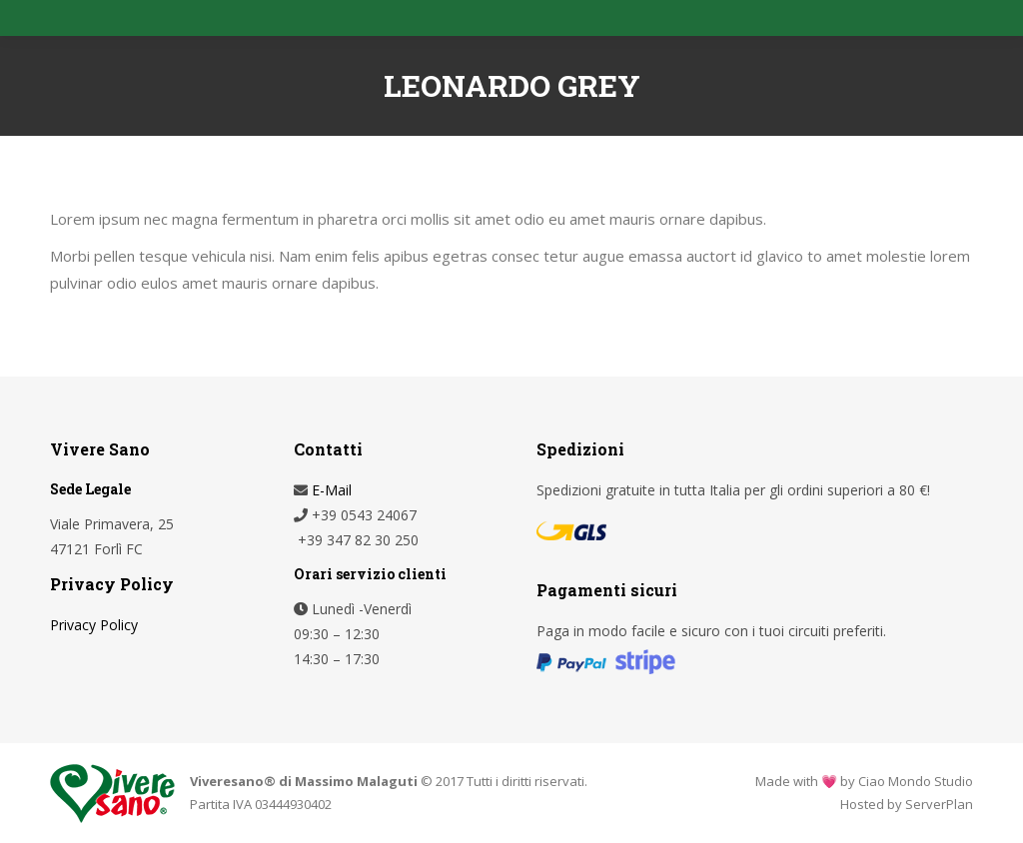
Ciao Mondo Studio (915, 781)
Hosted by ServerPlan (906, 804)
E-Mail (330, 489)
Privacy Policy (94, 624)
